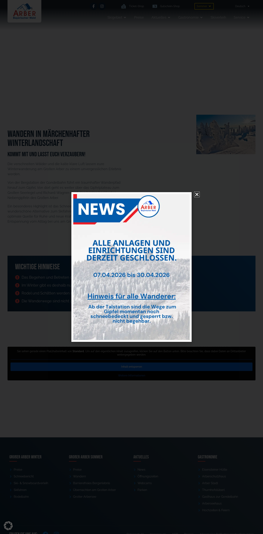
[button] (8, 525)
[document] (131, 267)
